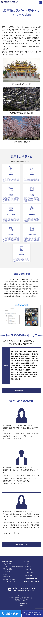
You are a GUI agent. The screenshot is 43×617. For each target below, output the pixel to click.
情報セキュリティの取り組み (32, 584)
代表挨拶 (28, 569)
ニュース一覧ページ (9, 584)
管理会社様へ (7, 579)
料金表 (5, 576)
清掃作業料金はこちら (22, 391)
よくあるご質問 (28, 575)
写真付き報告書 (7, 571)
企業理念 (28, 566)
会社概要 (26, 564)
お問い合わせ (28, 578)
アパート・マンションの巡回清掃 (13, 569)
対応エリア (6, 574)
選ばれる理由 (7, 566)
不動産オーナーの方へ (9, 582)
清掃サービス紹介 (7, 564)
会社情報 (28, 571)
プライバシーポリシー (30, 581)
